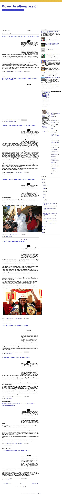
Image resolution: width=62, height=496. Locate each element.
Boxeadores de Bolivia (9, 121)
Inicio (21, 483)
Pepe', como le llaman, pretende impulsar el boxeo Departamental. (52, 54)
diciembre (45, 185)
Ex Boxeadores (53, 130)
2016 (43, 184)
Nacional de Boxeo (9, 72)
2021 (43, 178)
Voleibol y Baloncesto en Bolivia (44, 127)
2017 (43, 182)
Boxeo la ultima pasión (20, 6)
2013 (43, 229)
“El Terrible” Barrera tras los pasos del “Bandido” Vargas (18, 125)
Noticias (52, 156)
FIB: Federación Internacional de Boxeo (55, 135)
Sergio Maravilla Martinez (55, 165)
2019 (43, 179)
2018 (43, 181)
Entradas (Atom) (23, 486)
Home (4, 9)
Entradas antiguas (35, 483)
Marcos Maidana (54, 149)
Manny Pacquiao (8, 445)
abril (44, 197)
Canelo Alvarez (53, 124)
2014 (43, 227)
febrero (44, 200)
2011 (43, 232)
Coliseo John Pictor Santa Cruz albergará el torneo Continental (20, 36)
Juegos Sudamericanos (55, 142)
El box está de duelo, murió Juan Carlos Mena (49, 72)
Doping (52, 128)
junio (44, 194)
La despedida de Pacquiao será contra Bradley (15, 450)
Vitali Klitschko (53, 171)
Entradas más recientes (7, 483)
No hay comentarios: (19, 71)
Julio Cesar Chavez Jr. (55, 145)
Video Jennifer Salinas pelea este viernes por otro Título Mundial (52, 49)
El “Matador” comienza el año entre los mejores (16, 357)
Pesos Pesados (53, 164)
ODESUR (52, 158)
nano (29, 493)
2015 (43, 226)
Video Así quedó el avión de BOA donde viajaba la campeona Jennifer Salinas (52, 44)
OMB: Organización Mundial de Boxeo (54, 160)
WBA (52, 173)
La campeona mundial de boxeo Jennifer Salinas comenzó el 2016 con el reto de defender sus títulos (19, 240)
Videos (15, 9)
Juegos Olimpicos (54, 140)
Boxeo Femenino (9, 9)
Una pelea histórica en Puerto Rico (51, 67)
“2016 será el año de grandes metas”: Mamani (15, 325)
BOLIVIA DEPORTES (46, 92)
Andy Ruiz (52, 116)
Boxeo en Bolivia (20, 9)
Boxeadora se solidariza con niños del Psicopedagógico (18, 179)
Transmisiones (53, 168)
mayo (44, 196)
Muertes (52, 152)
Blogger (39, 493)
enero (44, 202)
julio (44, 193)
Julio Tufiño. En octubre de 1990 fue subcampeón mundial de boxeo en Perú (49, 32)
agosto (44, 191)
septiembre (45, 190)
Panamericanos (53, 162)
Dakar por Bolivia (45, 131)
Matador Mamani (9, 353)
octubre (44, 188)
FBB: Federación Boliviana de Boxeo (54, 132)
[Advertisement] (31, 20)
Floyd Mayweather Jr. (54, 138)
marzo (44, 199)
